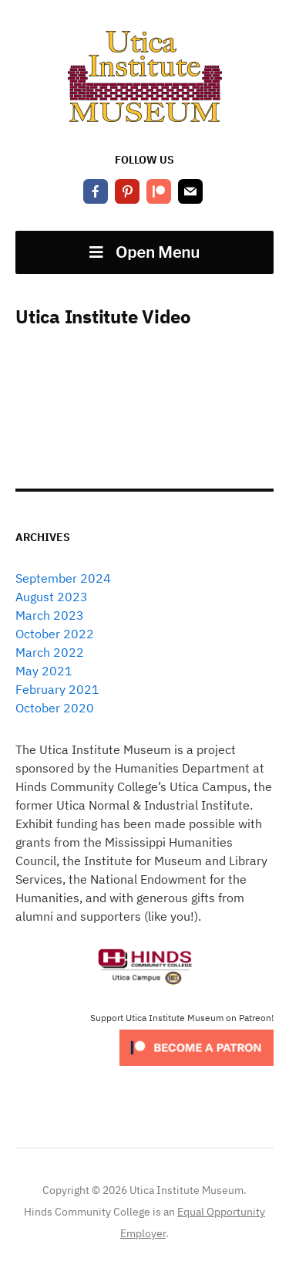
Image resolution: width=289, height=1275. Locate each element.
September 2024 (63, 578)
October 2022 (54, 633)
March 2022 (49, 652)
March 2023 (49, 615)
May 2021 (43, 670)
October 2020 (54, 707)
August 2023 (51, 596)
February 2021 (57, 689)
